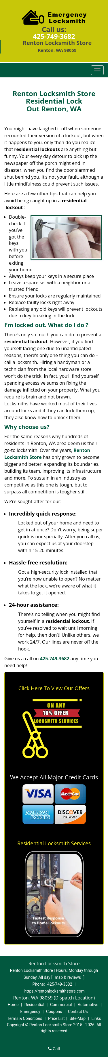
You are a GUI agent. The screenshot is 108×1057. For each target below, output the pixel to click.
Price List (56, 1018)
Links (96, 1018)
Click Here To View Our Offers (54, 688)
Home (13, 1004)
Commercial (61, 1004)
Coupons (54, 1011)
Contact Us (78, 1011)
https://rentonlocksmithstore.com (54, 991)
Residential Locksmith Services (54, 843)
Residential (34, 1004)
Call (54, 1048)
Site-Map (78, 1018)
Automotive (88, 1004)
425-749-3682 (54, 36)
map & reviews (68, 977)
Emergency (30, 1011)
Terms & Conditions (24, 1018)
